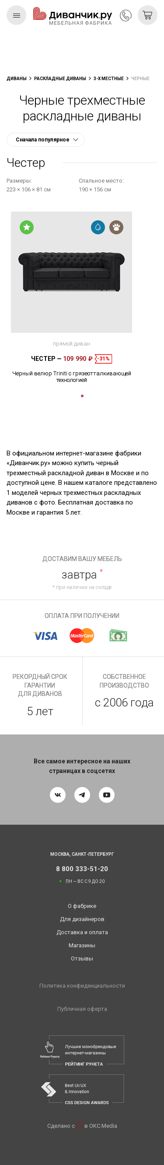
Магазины (82, 945)
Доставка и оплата (82, 932)
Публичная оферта (82, 1009)
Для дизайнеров (82, 919)
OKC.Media (103, 1126)
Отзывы (82, 958)
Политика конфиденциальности (82, 985)
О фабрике (82, 906)
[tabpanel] (71, 298)
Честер (46, 358)
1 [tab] (82, 396)
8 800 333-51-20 (125, 15)
